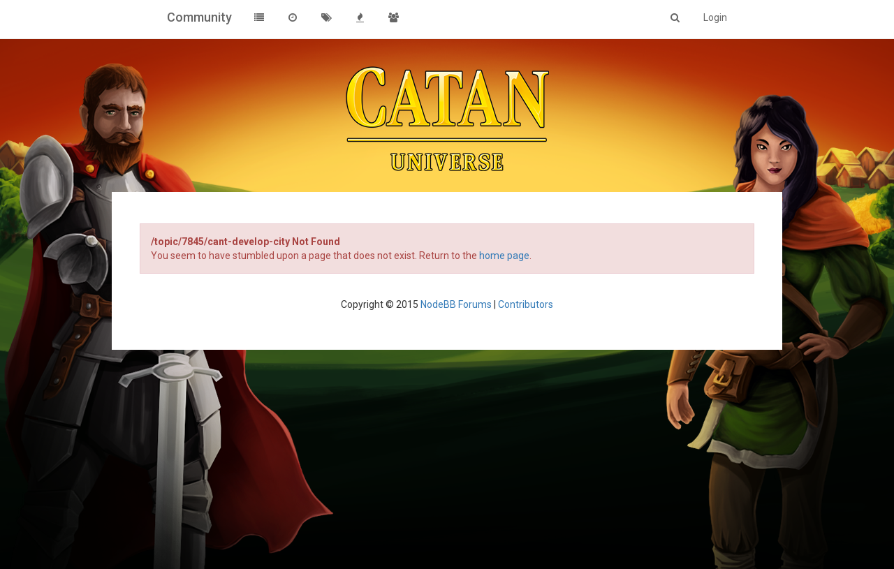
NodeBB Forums (456, 304)
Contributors (525, 304)
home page (504, 255)
